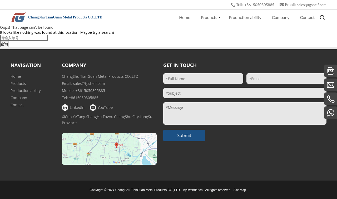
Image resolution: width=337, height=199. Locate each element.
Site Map (240, 190)
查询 (4, 43)
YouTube (105, 107)
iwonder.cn (194, 190)
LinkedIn (77, 107)
